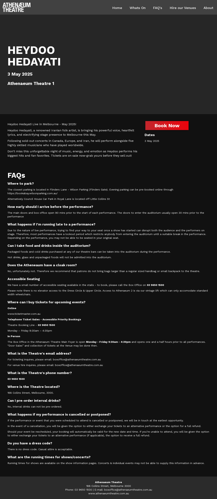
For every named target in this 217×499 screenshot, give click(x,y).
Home (117, 8)
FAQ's (157, 8)
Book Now (167, 125)
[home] (16, 7)
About (208, 8)
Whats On (138, 8)
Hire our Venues (183, 8)
